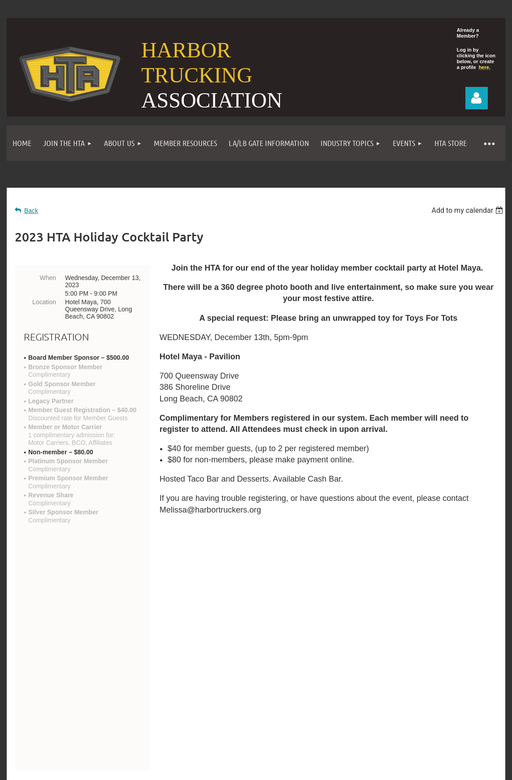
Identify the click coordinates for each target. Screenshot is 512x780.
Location (44, 302)
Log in (476, 98)
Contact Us (49, 683)
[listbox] (468, 210)
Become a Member (216, 708)
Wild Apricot (403, 763)
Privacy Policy (319, 708)
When (47, 277)
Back (31, 210)
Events (272, 708)
